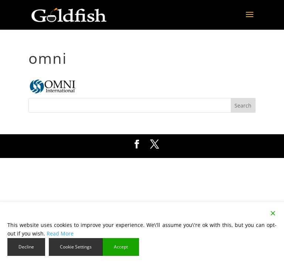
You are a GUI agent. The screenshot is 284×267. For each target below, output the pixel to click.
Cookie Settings (76, 247)
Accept (121, 247)
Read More (60, 233)
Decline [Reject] (26, 247)
